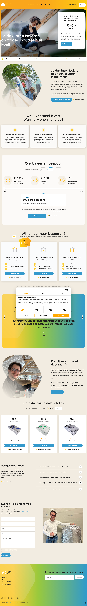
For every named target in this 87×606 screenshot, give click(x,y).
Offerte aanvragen (14, 445)
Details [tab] (43, 293)
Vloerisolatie (31, 4)
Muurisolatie (40, 4)
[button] (4, 317)
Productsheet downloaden (15, 449)
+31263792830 (71, 4)
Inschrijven (79, 577)
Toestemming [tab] (25, 293)
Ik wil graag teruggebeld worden (10, 549)
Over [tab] (62, 293)
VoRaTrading (9, 602)
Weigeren (26, 315)
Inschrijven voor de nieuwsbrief (10, 550)
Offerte (82, 4)
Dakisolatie (48, 4)
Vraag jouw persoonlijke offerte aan (75, 58)
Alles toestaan (61, 315)
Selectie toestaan (43, 315)
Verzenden (5, 555)
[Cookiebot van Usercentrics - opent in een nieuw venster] (64, 290)
